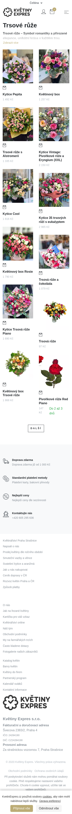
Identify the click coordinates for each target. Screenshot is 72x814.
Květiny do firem (12, 672)
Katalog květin (11, 660)
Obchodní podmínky (15, 634)
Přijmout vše (21, 808)
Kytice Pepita (12, 94)
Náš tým (8, 628)
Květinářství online (14, 622)
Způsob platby (11, 587)
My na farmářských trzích (18, 639)
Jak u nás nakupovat (15, 569)
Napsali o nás (11, 546)
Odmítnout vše (49, 808)
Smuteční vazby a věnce (17, 558)
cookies (47, 796)
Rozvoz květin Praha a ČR (18, 581)
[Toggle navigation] (66, 12)
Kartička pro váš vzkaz (16, 616)
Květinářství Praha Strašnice (20, 540)
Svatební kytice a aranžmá (18, 563)
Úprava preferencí (50, 801)
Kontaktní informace (15, 689)
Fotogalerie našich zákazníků (20, 651)
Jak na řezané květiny (16, 610)
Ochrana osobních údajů (49, 770)
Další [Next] (36, 428)
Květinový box (49, 94)
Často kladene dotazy (16, 645)
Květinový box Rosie (18, 270)
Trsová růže (48, 339)
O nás (6, 605)
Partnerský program (14, 678)
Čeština (34, 2)
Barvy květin (10, 666)
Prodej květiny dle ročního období (23, 552)
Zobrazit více (10, 42)
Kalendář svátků (12, 683)
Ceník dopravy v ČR (15, 575)
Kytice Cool (11, 212)
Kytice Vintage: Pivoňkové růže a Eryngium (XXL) (51, 156)
